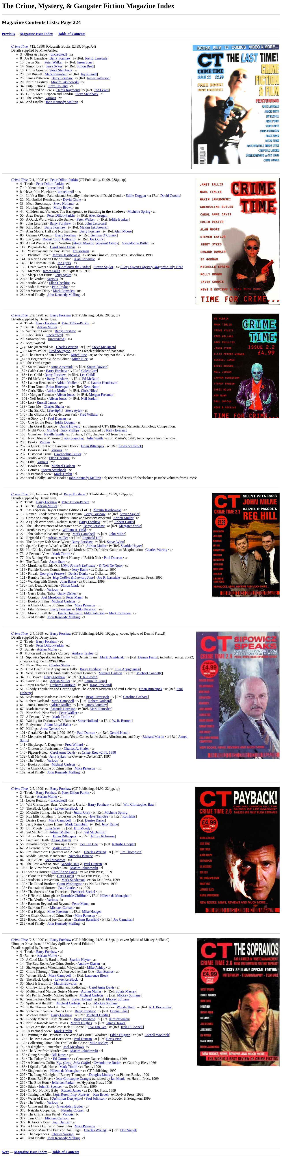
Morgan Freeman (101, 394)
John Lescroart (95, 223)
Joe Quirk (97, 239)
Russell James (47, 402)
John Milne (117, 534)
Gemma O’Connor (104, 235)
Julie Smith (95, 438)
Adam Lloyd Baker (57, 725)
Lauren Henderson (104, 383)
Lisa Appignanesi (127, 669)
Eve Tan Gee (99, 816)
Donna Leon (119, 1011)
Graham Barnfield (63, 685)
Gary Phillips (70, 430)
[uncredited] (58, 54)
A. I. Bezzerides (160, 1007)
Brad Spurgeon (59, 351)
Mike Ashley (96, 967)
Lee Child (87, 375)
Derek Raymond (68, 90)
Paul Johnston (95, 1098)
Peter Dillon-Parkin (64, 180)
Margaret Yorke (130, 526)
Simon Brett (85, 66)
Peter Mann (74, 597)
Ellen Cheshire (59, 283)
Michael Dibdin (97, 1015)
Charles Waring (67, 347)
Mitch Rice (79, 355)
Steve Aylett (73, 410)
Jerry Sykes (54, 66)
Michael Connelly (149, 673)
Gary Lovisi (65, 876)
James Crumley (96, 705)
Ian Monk (118, 1078)
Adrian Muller (47, 327)
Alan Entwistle (84, 259)
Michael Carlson (63, 466)
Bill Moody (82, 828)
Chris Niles (89, 390)
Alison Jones (65, 394)
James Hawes (115, 1023)
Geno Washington (69, 884)
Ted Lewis (101, 90)
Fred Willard (89, 414)
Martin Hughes (81, 1023)
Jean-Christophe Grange (73, 1078)
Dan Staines (104, 971)
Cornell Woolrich (157, 1035)
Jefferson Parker (63, 1082)
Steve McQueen (103, 347)
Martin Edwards (65, 983)
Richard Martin (153, 736)
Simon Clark (70, 585)
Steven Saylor (103, 267)
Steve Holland (58, 86)
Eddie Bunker (118, 219)
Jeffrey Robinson (103, 836)
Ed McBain (90, 379)
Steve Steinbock (60, 70)
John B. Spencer (50, 1086)
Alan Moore (123, 231)
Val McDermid (94, 832)
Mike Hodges (91, 911)
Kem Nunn (91, 386)
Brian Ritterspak (57, 386)
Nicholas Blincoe (81, 856)
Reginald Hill (92, 538)
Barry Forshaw (60, 58)
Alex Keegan (98, 215)
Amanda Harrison (62, 709)
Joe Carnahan (123, 919)
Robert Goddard (99, 701)
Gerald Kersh (118, 732)
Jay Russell (89, 74)
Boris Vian (113, 1039)
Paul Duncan (57, 418)
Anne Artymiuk (62, 367)
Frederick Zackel (83, 892)
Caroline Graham (135, 697)
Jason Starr (85, 62)
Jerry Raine (80, 569)
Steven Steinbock (53, 470)
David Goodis (170, 195)
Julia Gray (52, 828)
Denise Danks (78, 573)
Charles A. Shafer (76, 748)
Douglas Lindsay (101, 1074)
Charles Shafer (53, 406)
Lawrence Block (130, 446)
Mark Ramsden (55, 74)
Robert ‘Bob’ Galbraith (59, 239)
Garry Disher (67, 593)
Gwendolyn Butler (70, 1106)
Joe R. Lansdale (96, 58)
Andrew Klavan (89, 963)
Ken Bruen (101, 1094)
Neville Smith (54, 434)
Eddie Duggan (136, 195)
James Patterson (98, 78)
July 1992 (151, 267)
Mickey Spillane (128, 995)
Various (50, 98)
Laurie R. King (95, 681)
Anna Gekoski (50, 728)
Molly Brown (63, 207)
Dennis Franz (147, 657)
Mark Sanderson (73, 880)
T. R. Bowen (88, 677)
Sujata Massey (126, 991)
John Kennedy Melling (62, 102)
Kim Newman (119, 1019)
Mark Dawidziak (112, 657)
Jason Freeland (100, 685)
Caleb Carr (89, 371)
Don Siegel (128, 1130)
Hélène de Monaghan (115, 896)
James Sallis (51, 271)
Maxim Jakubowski (65, 82)
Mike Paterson (85, 605)
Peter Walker (54, 62)
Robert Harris (124, 522)
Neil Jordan (89, 398)
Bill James (59, 1055)
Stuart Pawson (97, 367)
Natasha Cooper (123, 844)
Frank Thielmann (70, 613)
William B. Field (74, 530)
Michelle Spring (139, 211)
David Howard (69, 426)
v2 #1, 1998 (99, 752)
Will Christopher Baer (139, 804)
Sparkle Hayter (131, 546)
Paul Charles (67, 888)
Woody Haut (70, 864)
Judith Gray (82, 812)
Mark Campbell (83, 534)
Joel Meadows (51, 597)
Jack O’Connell (132, 1027)
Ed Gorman (81, 251)
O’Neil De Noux (110, 565)
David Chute (72, 199)
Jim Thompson (130, 852)
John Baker (68, 581)
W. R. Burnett (122, 721)
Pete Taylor (60, 287)
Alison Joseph (61, 840)
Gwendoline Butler (135, 243)
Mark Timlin (63, 474)
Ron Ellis (128, 816)
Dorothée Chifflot (73, 896)
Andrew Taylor (82, 653)
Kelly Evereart (116, 430)
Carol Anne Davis (62, 247)
